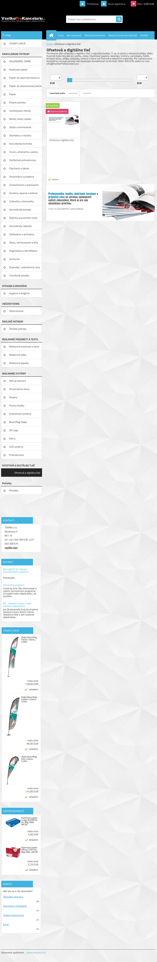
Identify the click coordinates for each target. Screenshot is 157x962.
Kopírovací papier (18, 69)
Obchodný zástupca (13, 897)
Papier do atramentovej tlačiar (25, 86)
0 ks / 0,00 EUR (145, 4)
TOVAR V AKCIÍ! (17, 43)
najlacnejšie (73, 93)
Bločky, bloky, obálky (20, 119)
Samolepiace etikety (20, 111)
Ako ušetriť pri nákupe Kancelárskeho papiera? (16, 570)
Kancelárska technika (20, 144)
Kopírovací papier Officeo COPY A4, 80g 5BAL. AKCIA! (29, 849)
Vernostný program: (14, 585)
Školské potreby (17, 329)
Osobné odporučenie (13, 915)
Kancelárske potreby (20, 209)
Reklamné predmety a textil (24, 346)
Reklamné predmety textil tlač (123, 35)
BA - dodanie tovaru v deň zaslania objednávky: (17, 604)
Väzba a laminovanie (20, 127)
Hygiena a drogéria (19, 293)
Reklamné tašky (17, 355)
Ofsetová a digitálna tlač (27, 473)
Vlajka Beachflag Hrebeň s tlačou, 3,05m (29, 699)
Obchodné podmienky (95, 35)
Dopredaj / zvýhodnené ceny (24, 267)
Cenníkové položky (19, 275)
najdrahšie (87, 93)
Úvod (49, 44)
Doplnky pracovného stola (23, 218)
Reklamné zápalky (19, 363)
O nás (60, 35)
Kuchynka (14, 259)
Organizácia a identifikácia (23, 251)
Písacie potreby (17, 102)
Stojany (13, 397)
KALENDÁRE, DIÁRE (20, 61)
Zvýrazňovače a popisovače (24, 185)
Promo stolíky (16, 405)
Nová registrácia (117, 4)
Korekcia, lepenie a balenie (23, 193)
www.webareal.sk (36, 952)
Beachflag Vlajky (18, 422)
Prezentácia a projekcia (21, 177)
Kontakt (144, 35)
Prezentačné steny (19, 389)
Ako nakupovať (74, 35)
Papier (12, 94)
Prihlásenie (92, 4)
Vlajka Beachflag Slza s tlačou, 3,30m (29, 759)
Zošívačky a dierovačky (21, 201)
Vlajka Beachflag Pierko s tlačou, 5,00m (29, 639)
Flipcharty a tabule (19, 168)
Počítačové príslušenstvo (22, 160)
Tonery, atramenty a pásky (23, 152)
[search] (119, 19)
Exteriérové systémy (20, 414)
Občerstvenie (16, 311)
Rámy (12, 438)
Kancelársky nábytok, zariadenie (20, 227)
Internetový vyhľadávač (15, 906)
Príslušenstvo (16, 455)
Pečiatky (13, 490)
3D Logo (13, 430)
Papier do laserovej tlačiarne (24, 78)
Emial (6, 924)
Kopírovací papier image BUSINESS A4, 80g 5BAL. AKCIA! (29, 821)
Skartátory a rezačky (20, 135)
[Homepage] (52, 35)
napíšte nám (11, 548)
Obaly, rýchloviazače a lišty (23, 242)
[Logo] (23, 19)
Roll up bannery (17, 381)
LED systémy (16, 447)
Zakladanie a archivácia (21, 234)
